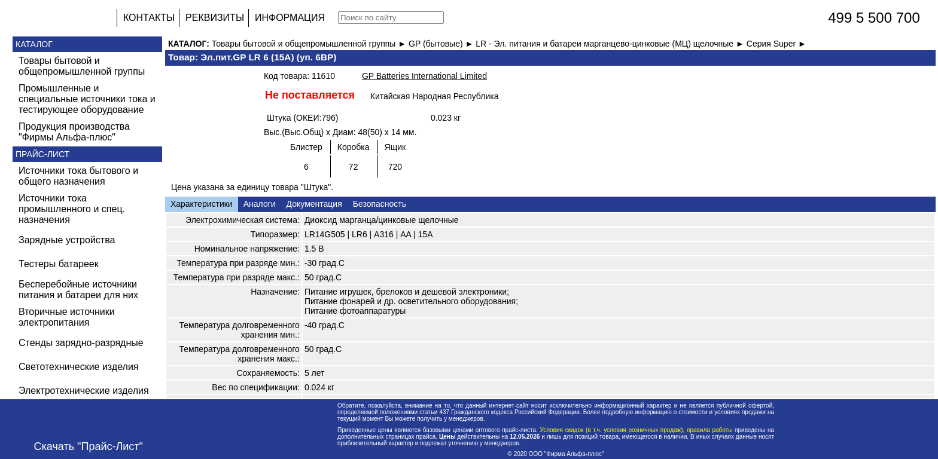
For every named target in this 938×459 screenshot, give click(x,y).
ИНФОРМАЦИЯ (290, 18)
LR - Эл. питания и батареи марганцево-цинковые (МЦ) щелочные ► (611, 43)
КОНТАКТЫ (149, 18)
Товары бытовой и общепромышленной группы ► (310, 43)
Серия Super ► (776, 43)
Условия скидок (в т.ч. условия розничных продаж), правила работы (636, 430)
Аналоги (259, 204)
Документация (314, 204)
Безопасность (379, 204)
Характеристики (201, 204)
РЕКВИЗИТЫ (214, 18)
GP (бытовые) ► (442, 43)
